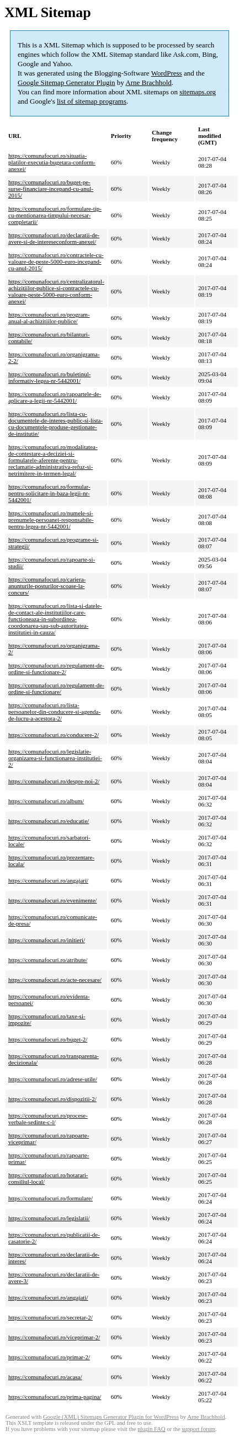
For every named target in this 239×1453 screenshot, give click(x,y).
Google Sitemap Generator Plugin (66, 82)
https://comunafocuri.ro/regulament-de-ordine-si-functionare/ (56, 688)
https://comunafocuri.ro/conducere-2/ (53, 734)
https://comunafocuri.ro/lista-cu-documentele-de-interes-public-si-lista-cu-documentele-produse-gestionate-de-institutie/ (55, 423)
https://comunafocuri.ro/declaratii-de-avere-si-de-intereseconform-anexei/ (53, 238)
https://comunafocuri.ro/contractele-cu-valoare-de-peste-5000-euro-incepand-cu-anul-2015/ (56, 261)
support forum (198, 1429)
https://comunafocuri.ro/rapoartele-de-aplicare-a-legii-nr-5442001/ (54, 397)
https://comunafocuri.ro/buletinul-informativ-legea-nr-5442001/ (49, 377)
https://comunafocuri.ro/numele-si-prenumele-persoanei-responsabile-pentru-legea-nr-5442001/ (51, 520)
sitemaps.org (197, 92)
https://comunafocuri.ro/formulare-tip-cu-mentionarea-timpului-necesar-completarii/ (55, 215)
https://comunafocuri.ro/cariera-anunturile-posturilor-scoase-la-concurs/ (47, 586)
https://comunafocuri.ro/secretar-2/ (50, 1317)
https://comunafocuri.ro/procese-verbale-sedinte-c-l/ (48, 1118)
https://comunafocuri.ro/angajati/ (48, 1297)
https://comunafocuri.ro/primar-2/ (49, 1357)
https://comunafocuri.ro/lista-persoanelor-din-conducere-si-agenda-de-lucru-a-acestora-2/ (54, 712)
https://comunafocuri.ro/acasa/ (45, 1377)
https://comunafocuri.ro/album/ (46, 801)
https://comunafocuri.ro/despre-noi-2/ (53, 781)
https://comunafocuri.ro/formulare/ (50, 1198)
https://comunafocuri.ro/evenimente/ (52, 900)
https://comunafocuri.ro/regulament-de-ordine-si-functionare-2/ (56, 668)
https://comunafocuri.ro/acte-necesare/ (55, 979)
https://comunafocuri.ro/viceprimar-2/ (54, 1337)
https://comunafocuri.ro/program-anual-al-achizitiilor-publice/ (49, 317)
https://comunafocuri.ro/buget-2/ (47, 1039)
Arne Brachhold (148, 82)
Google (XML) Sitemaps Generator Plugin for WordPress (111, 1417)
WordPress (166, 73)
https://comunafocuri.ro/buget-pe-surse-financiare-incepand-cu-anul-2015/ (50, 189)
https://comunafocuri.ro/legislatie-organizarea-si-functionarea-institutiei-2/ (55, 758)
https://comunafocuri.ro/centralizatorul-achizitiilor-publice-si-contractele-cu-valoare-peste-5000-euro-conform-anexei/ (56, 291)
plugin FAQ (151, 1429)
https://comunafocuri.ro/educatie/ (48, 821)
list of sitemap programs (91, 101)
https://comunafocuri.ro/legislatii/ (49, 1218)
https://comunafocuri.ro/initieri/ (46, 940)
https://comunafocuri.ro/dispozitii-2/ (52, 1099)
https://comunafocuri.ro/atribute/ (47, 960)
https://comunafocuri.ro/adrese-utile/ (52, 1079)
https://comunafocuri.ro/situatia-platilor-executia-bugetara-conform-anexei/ (51, 162)
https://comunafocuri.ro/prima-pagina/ (54, 1396)
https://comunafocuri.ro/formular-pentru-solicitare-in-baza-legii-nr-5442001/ (49, 493)
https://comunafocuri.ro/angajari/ (48, 880)
